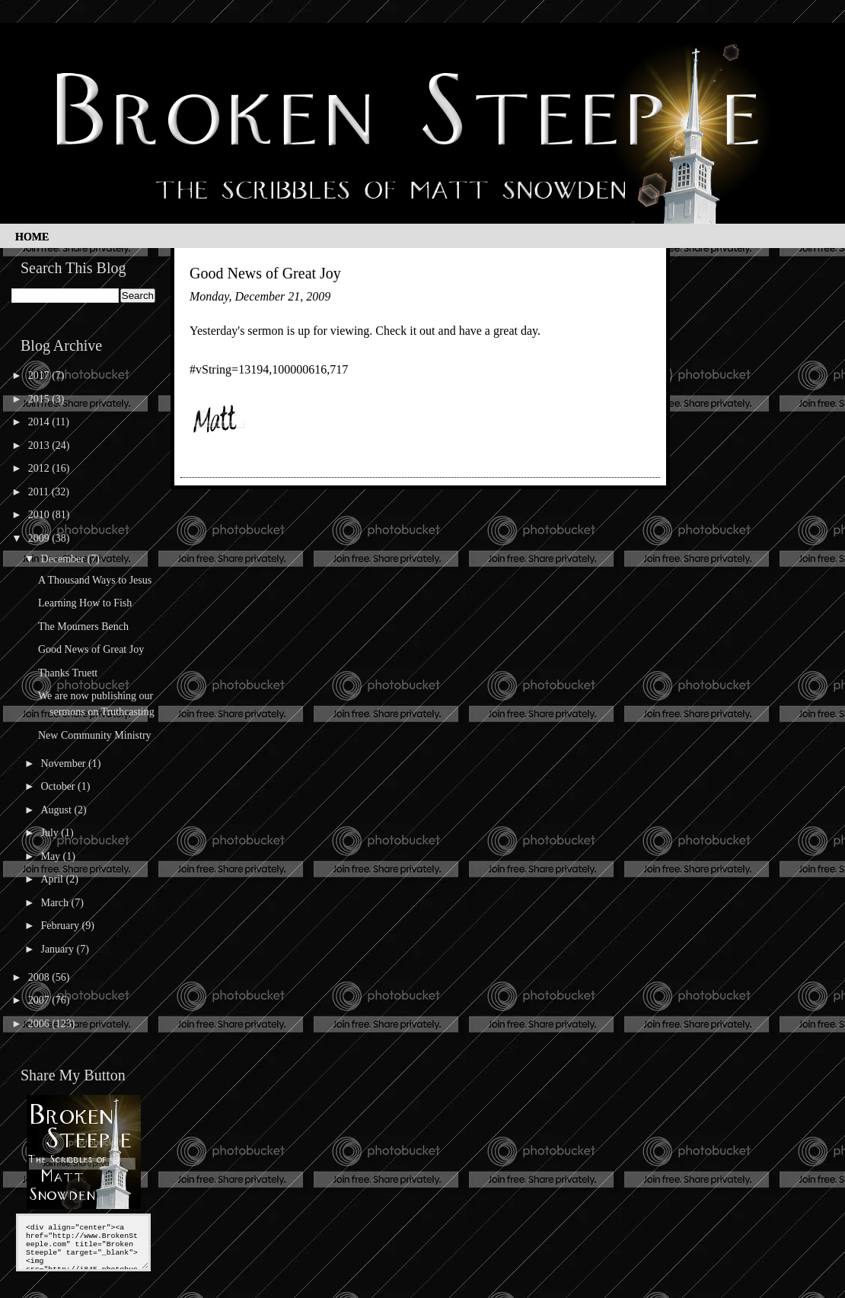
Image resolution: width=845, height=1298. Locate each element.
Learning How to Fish (85, 603)
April (52, 879)
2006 (40, 1023)
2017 (40, 375)
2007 (40, 1000)
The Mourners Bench (83, 626)
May (51, 856)
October (59, 786)
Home (32, 237)
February (60, 925)
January (58, 949)
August (57, 810)
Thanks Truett (67, 673)
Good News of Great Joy (91, 649)
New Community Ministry (94, 735)
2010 (40, 514)
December (63, 559)
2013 (40, 445)
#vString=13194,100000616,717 (269, 369)
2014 (40, 422)
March (55, 902)
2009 (40, 538)
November (64, 763)
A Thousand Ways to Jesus (94, 580)
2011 (40, 492)
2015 (40, 399)
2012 (40, 468)
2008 (40, 977)
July (50, 832)
